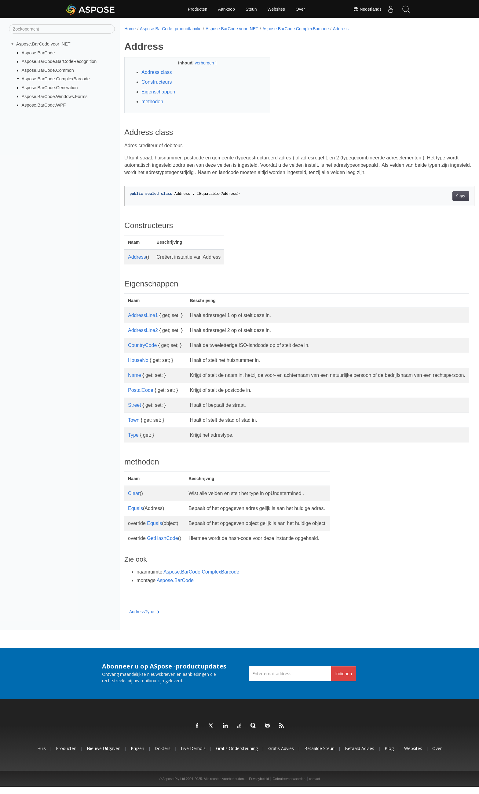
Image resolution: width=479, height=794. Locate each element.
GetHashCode (162, 545)
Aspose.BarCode (38, 52)
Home (130, 28)
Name (134, 375)
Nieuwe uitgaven (103, 756)
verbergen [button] (200, 62)
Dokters (162, 756)
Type (133, 442)
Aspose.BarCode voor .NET (43, 44)
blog (389, 756)
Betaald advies (359, 756)
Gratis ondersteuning (237, 756)
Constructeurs (156, 82)
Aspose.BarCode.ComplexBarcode (56, 78)
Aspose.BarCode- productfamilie (171, 28)
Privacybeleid (259, 786)
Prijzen (137, 756)
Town (133, 427)
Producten (197, 9)
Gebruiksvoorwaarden (288, 786)
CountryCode (142, 345)
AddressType (144, 619)
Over (300, 9)
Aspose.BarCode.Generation (50, 87)
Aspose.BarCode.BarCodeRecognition (59, 61)
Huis (41, 756)
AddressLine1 (143, 315)
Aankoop (226, 9)
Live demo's (193, 756)
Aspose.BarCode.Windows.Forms (55, 96)
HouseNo (138, 360)
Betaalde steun (319, 756)
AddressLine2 (143, 330)
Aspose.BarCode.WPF (44, 105)
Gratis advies (281, 756)
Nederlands (367, 9)
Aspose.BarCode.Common (48, 70)
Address (341, 28)
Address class (156, 72)
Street (134, 412)
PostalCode (140, 397)
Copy (436, 196)
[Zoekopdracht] (62, 29)
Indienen (343, 681)
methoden (152, 101)
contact (314, 786)
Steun (251, 9)
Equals (135, 515)
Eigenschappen (158, 91)
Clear (134, 500)
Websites (276, 9)
